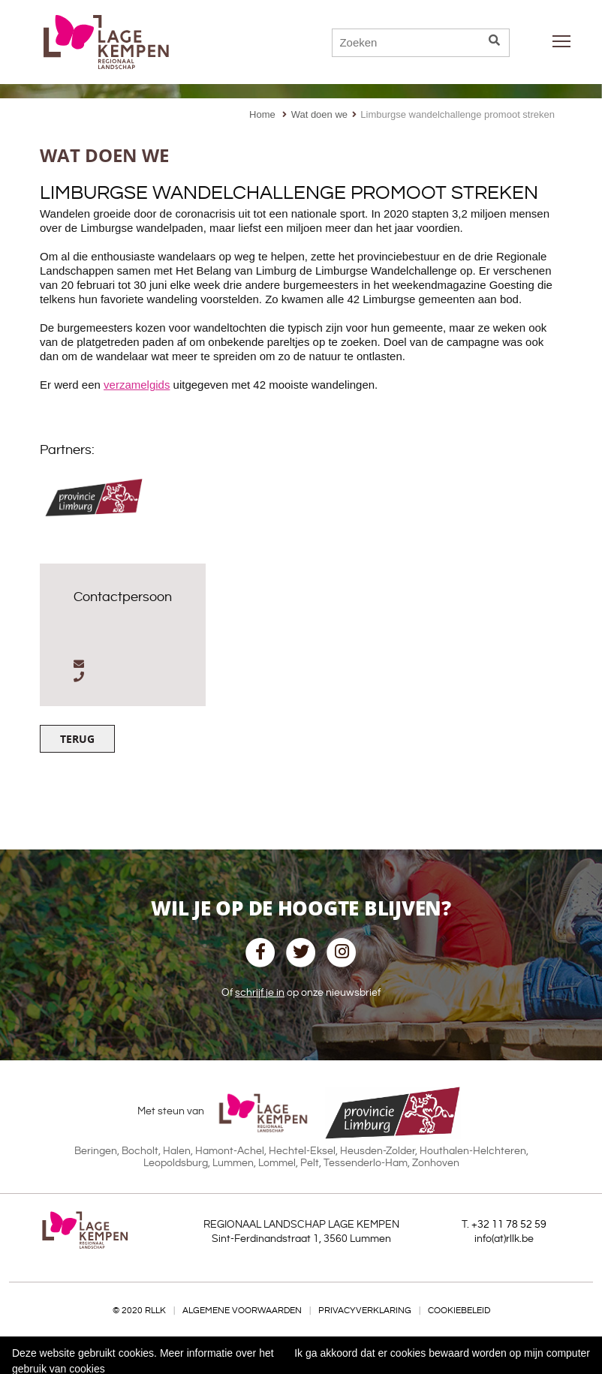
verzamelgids (137, 384)
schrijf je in (259, 993)
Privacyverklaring (364, 1310)
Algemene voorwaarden (242, 1310)
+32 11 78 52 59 (508, 1224)
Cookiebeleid (459, 1310)
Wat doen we (319, 114)
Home (262, 114)
